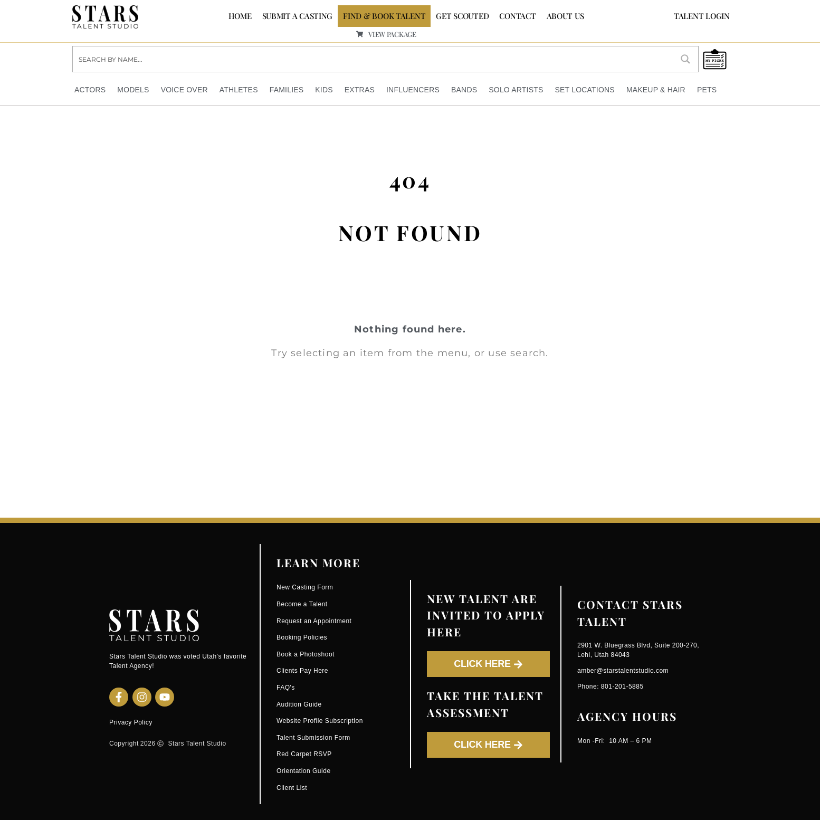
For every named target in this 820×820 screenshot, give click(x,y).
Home (240, 16)
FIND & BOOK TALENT (384, 16)
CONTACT (517, 16)
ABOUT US (565, 16)
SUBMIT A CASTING (297, 16)
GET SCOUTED (462, 16)
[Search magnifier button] (685, 59)
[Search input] (373, 59)
